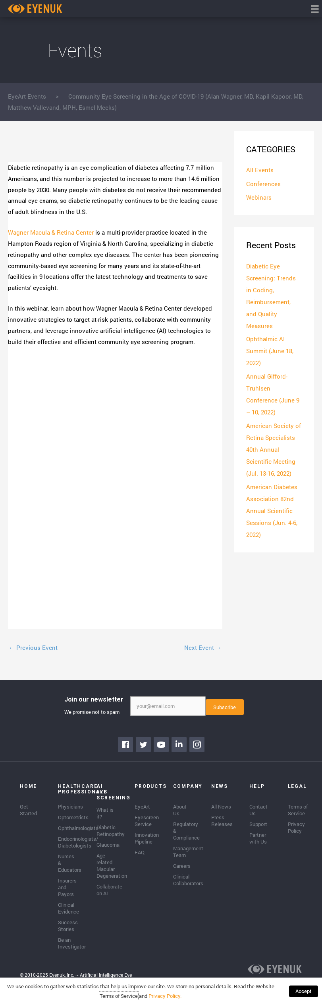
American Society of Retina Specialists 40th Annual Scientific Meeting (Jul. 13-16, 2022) (273, 449)
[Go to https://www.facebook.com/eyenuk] (125, 744)
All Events (260, 170)
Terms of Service (119, 995)
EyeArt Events (27, 96)
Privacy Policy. (164, 995)
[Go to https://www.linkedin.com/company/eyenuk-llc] (179, 744)
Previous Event (33, 647)
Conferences (263, 183)
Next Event (203, 647)
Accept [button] (303, 991)
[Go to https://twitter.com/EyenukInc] (143, 744)
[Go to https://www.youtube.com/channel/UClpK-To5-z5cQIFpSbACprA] (161, 744)
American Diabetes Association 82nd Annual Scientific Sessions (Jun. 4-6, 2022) (271, 510)
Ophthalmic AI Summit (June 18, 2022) (269, 350)
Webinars (259, 197)
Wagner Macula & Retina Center (51, 232)
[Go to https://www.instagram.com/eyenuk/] (197, 744)
